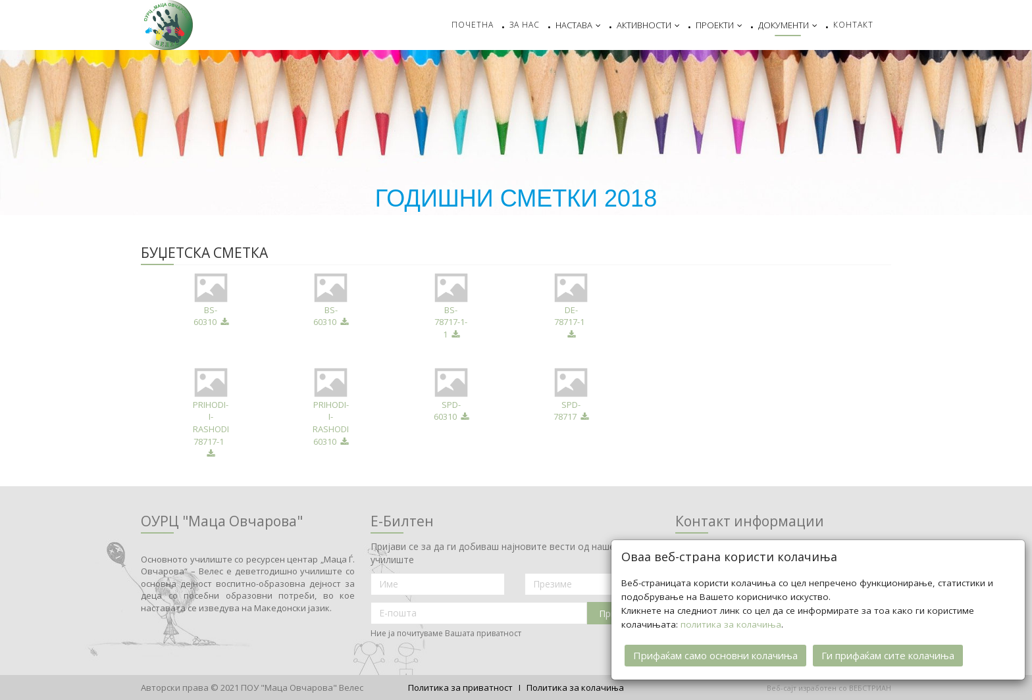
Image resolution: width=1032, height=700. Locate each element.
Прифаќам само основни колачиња (715, 654)
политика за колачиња (731, 624)
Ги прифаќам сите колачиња (887, 654)
